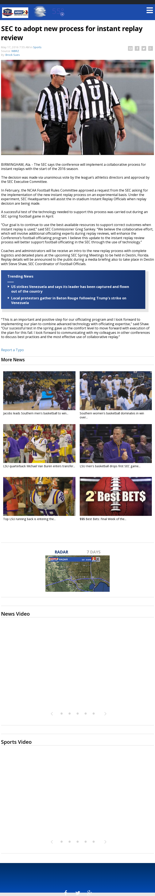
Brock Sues (12, 55)
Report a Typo (12, 350)
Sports (37, 47)
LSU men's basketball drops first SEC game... (110, 466)
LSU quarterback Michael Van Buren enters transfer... (39, 466)
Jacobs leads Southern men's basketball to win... (35, 413)
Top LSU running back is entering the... (29, 519)
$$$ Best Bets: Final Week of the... (103, 519)
